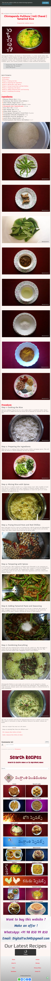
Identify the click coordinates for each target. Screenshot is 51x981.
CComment (18, 749)
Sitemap (38, 963)
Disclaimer (13, 971)
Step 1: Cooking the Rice (10, 81)
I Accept (45, 1)
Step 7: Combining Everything (11, 91)
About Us (13, 963)
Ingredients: (6, 77)
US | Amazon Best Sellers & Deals (12, 732)
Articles (37, 959)
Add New (47, 741)
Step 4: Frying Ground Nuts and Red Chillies (15, 86)
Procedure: (6, 79)
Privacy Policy (37, 967)
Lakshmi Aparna (29, 23)
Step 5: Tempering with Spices (11, 87)
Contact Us (37, 971)
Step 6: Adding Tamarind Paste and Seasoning (16, 89)
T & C (13, 967)
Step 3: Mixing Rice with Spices (12, 84)
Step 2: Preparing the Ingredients (12, 82)
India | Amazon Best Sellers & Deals (13, 734)
